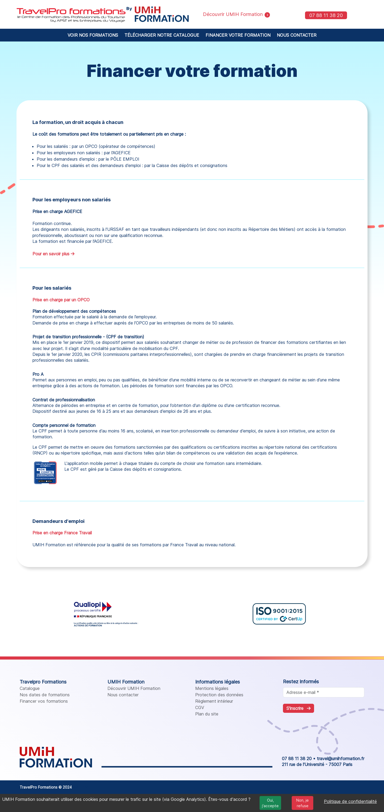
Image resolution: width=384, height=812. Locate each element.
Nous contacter (123, 694)
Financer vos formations (44, 701)
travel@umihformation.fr (340, 758)
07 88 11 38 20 (326, 15)
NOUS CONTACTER (296, 35)
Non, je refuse (302, 803)
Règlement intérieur (214, 701)
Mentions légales (211, 688)
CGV (199, 707)
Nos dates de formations (45, 694)
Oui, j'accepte (270, 803)
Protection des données (219, 694)
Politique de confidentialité (350, 801)
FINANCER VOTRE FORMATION (238, 35)
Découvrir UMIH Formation (133, 688)
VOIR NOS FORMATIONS (93, 35)
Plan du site (206, 714)
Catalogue (30, 688)
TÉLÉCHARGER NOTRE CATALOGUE (161, 35)
